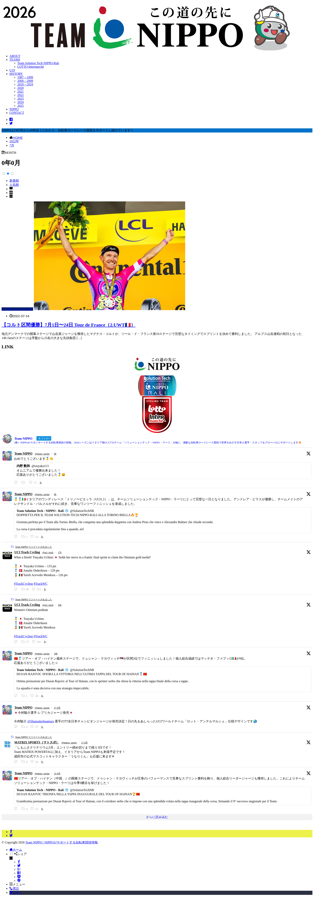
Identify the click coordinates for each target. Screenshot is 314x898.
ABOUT (14, 56)
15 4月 (57, 773)
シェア (20, 854)
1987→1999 (25, 77)
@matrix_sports (69, 742)
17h (59, 552)
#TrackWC (40, 583)
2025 (20, 105)
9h (55, 453)
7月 (11, 145)
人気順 (14, 184)
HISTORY (16, 73)
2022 (20, 95)
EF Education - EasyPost (17, 309)
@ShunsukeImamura (40, 721)
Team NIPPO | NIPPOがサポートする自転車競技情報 (61, 842)
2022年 (14, 141)
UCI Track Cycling (27, 552)
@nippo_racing (42, 453)
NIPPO (14, 109)
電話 (14, 888)
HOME (18, 137)
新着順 (14, 180)
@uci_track (47, 552)
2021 (20, 91)
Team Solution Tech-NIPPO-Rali (38, 63)
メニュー (17, 884)
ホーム (15, 849)
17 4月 (57, 707)
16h (59, 605)
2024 (20, 102)
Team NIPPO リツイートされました (33, 547)
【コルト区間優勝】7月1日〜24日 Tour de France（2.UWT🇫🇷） (69, 324)
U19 (12, 70)
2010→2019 (25, 84)
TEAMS (14, 59)
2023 (20, 98)
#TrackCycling (23, 583)
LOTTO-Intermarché (30, 66)
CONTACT (16, 112)
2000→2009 (25, 80)
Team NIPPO (23, 453)
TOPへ (15, 892)
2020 (20, 88)
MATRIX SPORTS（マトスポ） (36, 742)
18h (56, 653)
